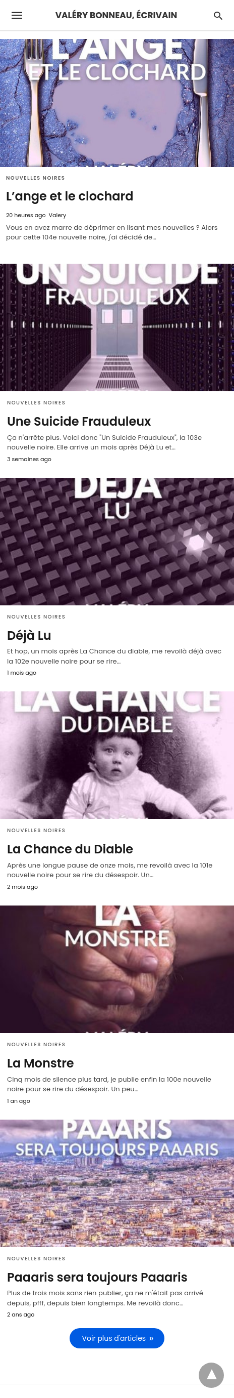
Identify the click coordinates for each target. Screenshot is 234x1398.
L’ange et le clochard (70, 196)
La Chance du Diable (70, 849)
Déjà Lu (29, 635)
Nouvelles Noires (35, 178)
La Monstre (40, 1063)
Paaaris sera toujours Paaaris (97, 1277)
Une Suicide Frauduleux (79, 421)
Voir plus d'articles (114, 1338)
